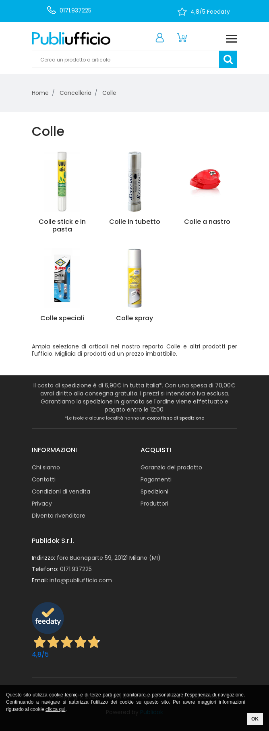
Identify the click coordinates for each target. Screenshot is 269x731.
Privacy (42, 504)
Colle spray (134, 318)
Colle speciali (62, 318)
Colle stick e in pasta (62, 225)
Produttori (154, 504)
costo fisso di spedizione (175, 418)
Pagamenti (156, 479)
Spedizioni (154, 491)
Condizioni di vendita (61, 491)
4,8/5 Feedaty (210, 12)
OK (255, 719)
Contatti (44, 479)
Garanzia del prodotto (171, 467)
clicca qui (55, 709)
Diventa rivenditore (58, 516)
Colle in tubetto (134, 221)
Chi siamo (46, 467)
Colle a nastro (207, 221)
